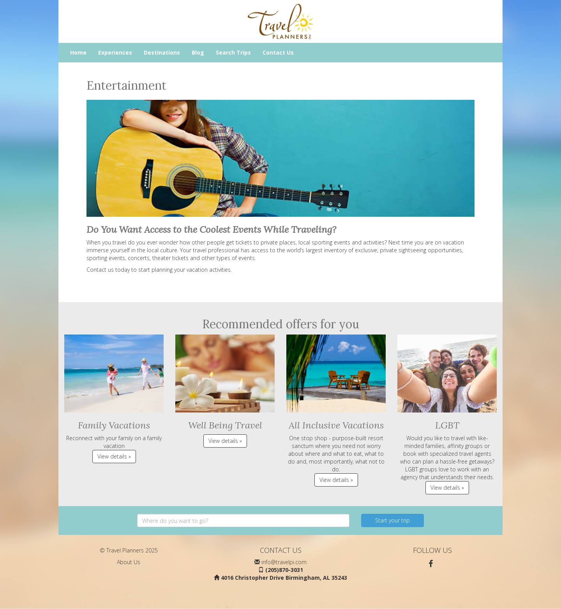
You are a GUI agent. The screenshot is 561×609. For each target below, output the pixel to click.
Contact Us (278, 52)
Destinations (162, 52)
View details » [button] (114, 456)
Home (78, 52)
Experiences (115, 52)
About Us (128, 562)
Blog (198, 52)
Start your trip (392, 520)
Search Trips (233, 52)
